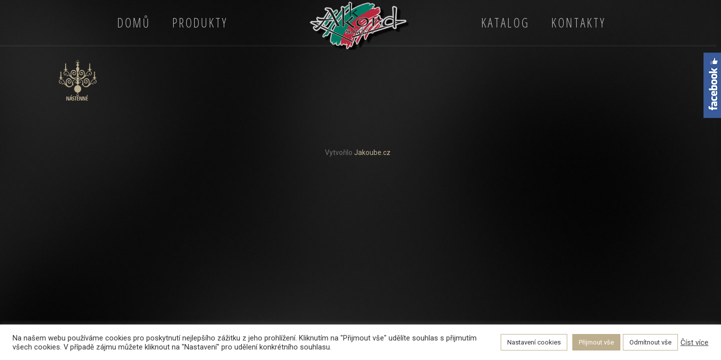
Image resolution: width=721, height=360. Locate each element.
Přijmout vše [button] (596, 342)
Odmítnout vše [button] (650, 342)
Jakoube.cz (372, 152)
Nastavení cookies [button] (534, 342)
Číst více (694, 342)
